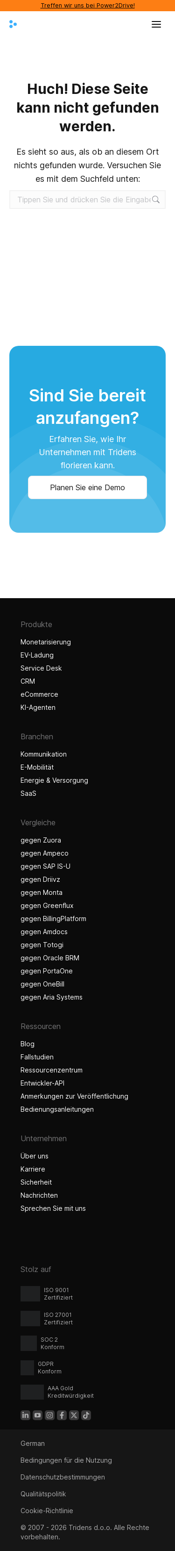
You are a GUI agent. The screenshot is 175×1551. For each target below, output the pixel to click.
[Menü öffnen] (156, 24)
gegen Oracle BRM (50, 958)
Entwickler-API (42, 1083)
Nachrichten (39, 1195)
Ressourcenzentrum (52, 1070)
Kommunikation (44, 754)
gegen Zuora (41, 840)
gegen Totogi (42, 945)
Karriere (33, 1169)
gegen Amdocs (44, 932)
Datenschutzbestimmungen (63, 1477)
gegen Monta (42, 892)
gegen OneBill (42, 984)
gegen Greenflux (47, 905)
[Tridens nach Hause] (13, 24)
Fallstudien (38, 1057)
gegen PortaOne (47, 971)
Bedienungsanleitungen (57, 1109)
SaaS (28, 793)
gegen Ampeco (45, 853)
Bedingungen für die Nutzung (66, 1460)
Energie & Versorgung (54, 780)
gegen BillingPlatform (53, 918)
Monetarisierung (46, 642)
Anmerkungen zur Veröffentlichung (74, 1096)
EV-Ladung (37, 655)
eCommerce (39, 694)
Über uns (35, 1156)
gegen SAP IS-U (45, 866)
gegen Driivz (40, 879)
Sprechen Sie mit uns (53, 1208)
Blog (28, 1044)
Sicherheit (36, 1182)
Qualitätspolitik (43, 1494)
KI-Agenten (39, 707)
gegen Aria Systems (52, 997)
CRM (28, 681)
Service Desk (41, 668)
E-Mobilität (37, 767)
